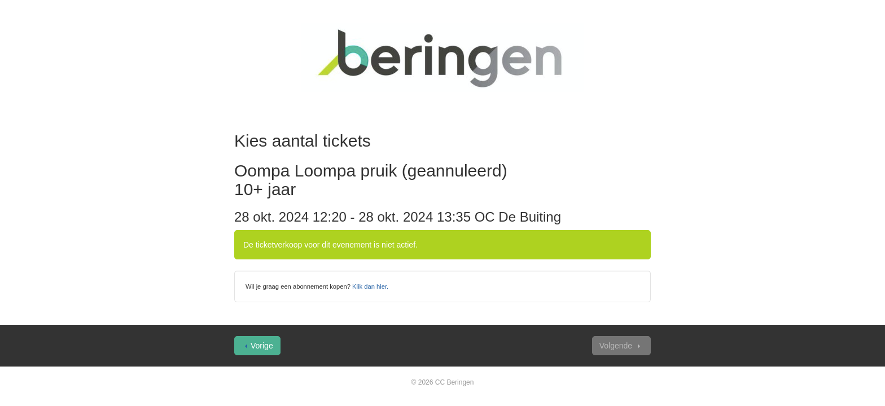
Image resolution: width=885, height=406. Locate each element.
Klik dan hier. (370, 286)
